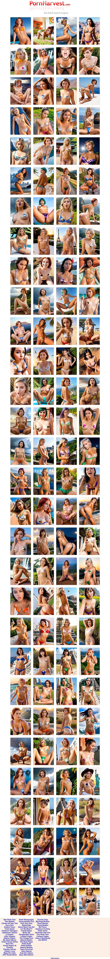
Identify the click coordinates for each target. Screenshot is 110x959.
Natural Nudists (26, 947)
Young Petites (26, 931)
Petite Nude (26, 944)
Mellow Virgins (9, 938)
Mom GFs (9, 944)
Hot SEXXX (42, 940)
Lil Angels (10, 934)
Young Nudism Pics (26, 921)
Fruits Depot (9, 929)
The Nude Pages (26, 942)
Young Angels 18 (9, 945)
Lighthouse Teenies (9, 933)
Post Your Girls (26, 923)
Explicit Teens (9, 927)
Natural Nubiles (26, 940)
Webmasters (55, 958)
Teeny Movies (42, 923)
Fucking (9, 947)
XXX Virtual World (10, 955)
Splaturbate (26, 925)
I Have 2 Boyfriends (42, 938)
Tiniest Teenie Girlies (9, 942)
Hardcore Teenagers (10, 931)
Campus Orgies (43, 936)
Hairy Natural (26, 951)
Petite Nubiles (26, 945)
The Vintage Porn (26, 938)
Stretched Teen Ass (42, 933)
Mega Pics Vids (10, 953)
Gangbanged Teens (26, 934)
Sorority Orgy (42, 920)
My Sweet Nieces (9, 940)
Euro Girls (10, 925)
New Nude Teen (10, 920)
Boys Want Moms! (26, 955)
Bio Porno (43, 927)
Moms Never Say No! (26, 927)
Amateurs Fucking (42, 929)
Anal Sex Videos (26, 953)
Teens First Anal (26, 949)
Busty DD (26, 933)
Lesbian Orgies (26, 936)
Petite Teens (42, 931)
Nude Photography (26, 920)
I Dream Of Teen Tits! (9, 923)
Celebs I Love (9, 951)
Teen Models (10, 921)
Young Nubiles (42, 925)
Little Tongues (9, 936)
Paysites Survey (9, 949)
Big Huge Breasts (42, 921)
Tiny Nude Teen (43, 934)
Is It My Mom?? (26, 929)
